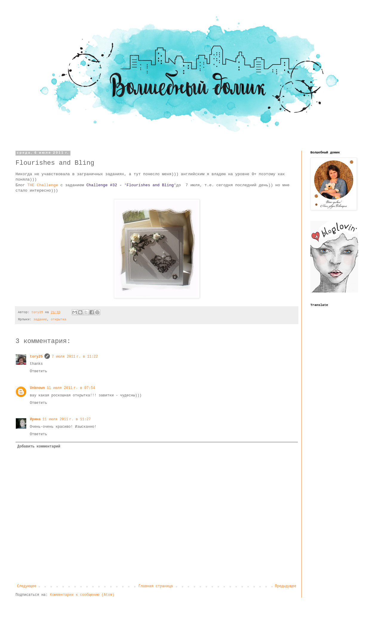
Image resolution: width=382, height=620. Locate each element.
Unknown (37, 388)
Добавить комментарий (38, 446)
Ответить (38, 371)
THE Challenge (42, 185)
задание (40, 319)
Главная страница (155, 586)
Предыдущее (285, 586)
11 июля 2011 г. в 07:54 (71, 388)
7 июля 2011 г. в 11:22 (75, 357)
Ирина (35, 419)
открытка (58, 319)
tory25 (36, 357)
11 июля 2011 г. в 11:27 (66, 419)
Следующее (26, 586)
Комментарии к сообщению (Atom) (82, 595)
